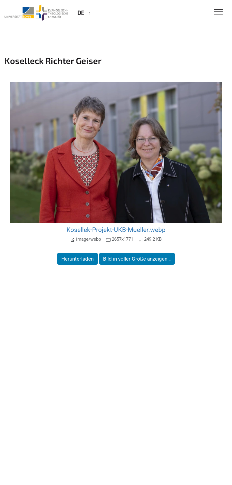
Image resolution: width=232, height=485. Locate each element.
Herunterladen (77, 259)
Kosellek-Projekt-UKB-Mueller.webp (116, 229)
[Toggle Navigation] (218, 12)
